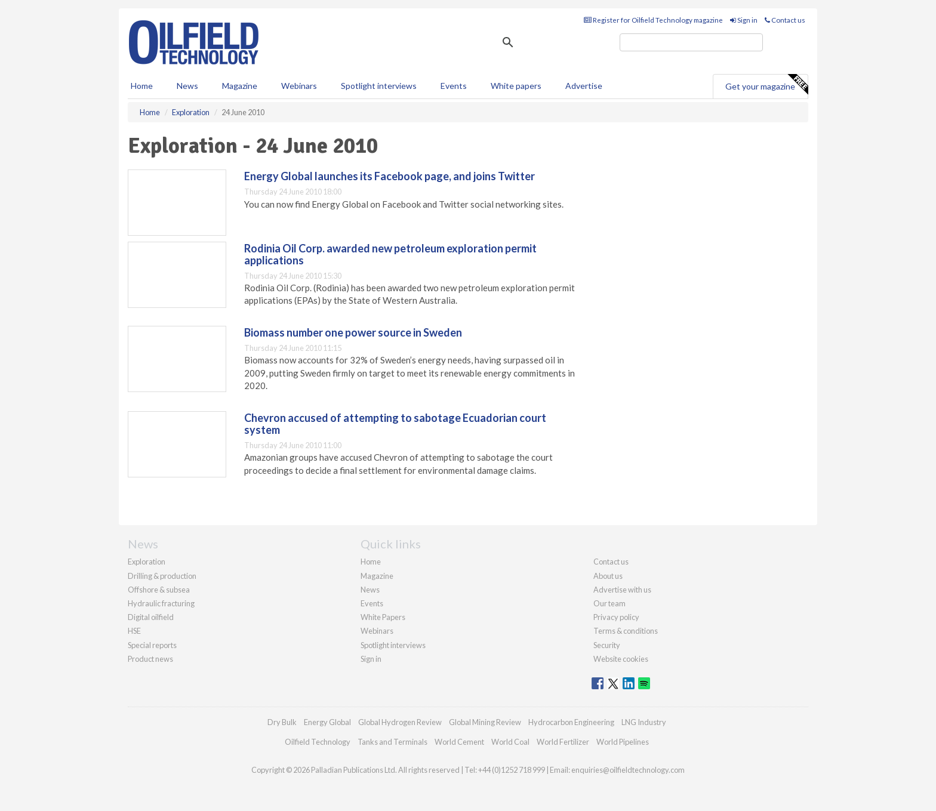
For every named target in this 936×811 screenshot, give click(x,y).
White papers (516, 86)
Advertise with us (622, 589)
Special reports (152, 645)
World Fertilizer (563, 742)
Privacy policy (616, 617)
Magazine (239, 86)
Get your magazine (766, 85)
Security (606, 645)
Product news (150, 659)
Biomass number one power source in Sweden (353, 332)
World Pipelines (622, 742)
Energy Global (327, 722)
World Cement (459, 742)
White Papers (383, 617)
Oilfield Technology (317, 742)
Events (454, 86)
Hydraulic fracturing (161, 603)
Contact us (785, 20)
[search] (691, 42)
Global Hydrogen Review (400, 722)
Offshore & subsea (159, 589)
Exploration (146, 561)
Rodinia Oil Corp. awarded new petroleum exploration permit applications (390, 254)
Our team (609, 603)
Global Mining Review (485, 722)
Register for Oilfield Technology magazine (653, 20)
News (370, 589)
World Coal (510, 742)
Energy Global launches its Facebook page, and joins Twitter (389, 176)
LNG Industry (643, 722)
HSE (134, 631)
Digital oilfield (151, 617)
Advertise (583, 86)
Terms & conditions (625, 631)
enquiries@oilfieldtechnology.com (628, 770)
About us (608, 576)
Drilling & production (162, 576)
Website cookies (620, 659)
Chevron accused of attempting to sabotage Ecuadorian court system (395, 423)
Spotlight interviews (379, 86)
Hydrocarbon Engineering (571, 722)
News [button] (187, 86)
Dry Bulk (282, 722)
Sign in (744, 20)
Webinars (299, 86)
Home (142, 86)
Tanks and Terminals (392, 742)
